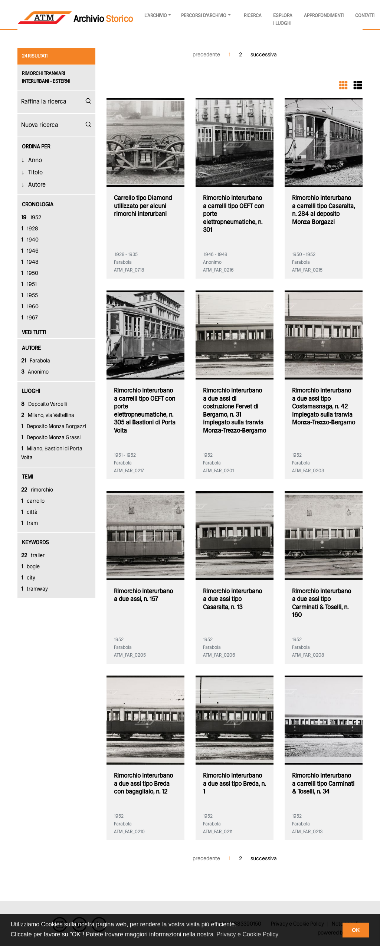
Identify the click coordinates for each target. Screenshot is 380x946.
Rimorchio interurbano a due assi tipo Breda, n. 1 (234, 784)
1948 (30, 262)
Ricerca (253, 16)
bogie (30, 566)
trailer (33, 555)
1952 (31, 217)
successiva (263, 55)
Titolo (35, 172)
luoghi (31, 391)
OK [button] (355, 930)
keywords (35, 542)
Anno (35, 160)
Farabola (35, 361)
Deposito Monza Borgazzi (53, 426)
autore (31, 348)
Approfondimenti (324, 16)
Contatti (364, 16)
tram (29, 523)
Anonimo (35, 372)
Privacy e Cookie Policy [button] (247, 934)
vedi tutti (34, 332)
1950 (29, 273)
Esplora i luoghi (282, 20)
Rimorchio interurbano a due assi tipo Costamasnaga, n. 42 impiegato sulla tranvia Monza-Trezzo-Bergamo (323, 407)
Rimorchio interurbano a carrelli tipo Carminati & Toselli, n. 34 (323, 784)
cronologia (37, 204)
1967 (29, 318)
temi (27, 477)
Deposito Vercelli (44, 404)
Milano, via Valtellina (47, 415)
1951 (29, 284)
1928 (29, 228)
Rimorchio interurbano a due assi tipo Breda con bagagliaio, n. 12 (143, 784)
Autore (37, 185)
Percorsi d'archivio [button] (203, 16)
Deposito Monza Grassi (51, 437)
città (29, 512)
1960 (30, 306)
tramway (34, 589)
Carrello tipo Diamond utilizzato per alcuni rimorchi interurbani (143, 206)
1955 (29, 295)
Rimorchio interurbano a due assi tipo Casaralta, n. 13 (232, 599)
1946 (30, 251)
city (28, 578)
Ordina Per (36, 147)
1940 (30, 240)
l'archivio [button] (155, 16)
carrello (33, 501)
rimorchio (37, 490)
